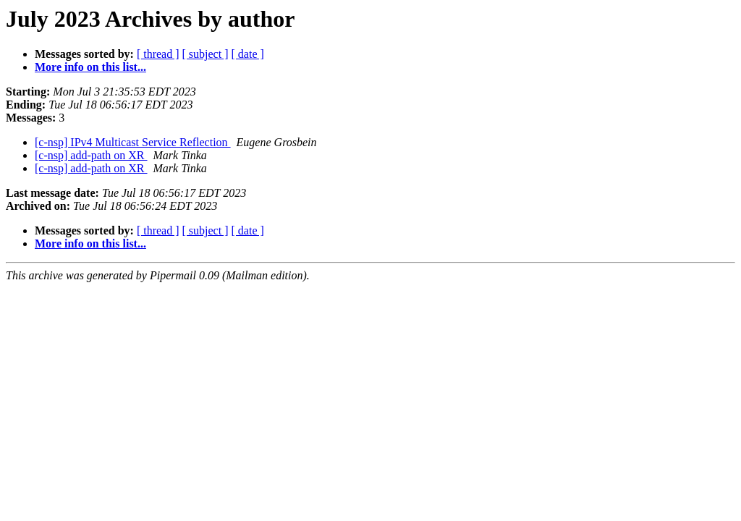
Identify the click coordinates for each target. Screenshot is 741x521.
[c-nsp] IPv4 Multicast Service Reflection (133, 142)
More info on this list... (90, 67)
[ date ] (248, 54)
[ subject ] (205, 54)
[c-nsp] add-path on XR (91, 155)
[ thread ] (158, 54)
